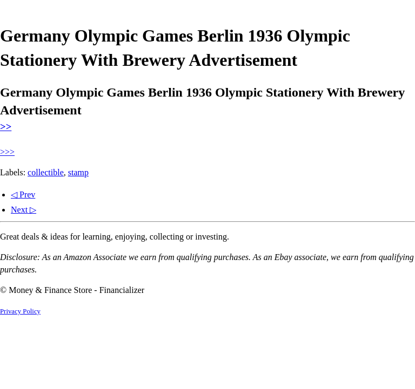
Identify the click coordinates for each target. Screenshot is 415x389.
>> (5, 126)
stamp (78, 172)
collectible (46, 172)
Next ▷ (23, 209)
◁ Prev (23, 194)
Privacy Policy (20, 311)
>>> (7, 151)
